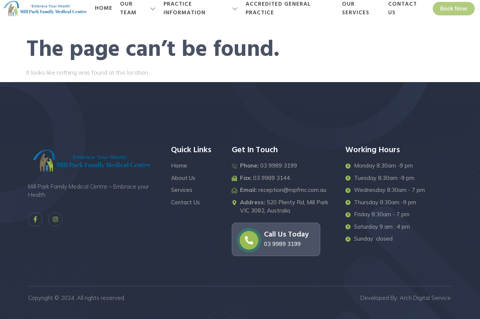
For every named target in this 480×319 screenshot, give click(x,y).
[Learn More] (276, 239)
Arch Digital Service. (426, 297)
